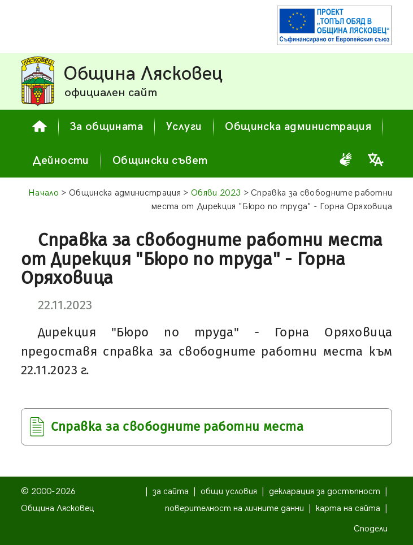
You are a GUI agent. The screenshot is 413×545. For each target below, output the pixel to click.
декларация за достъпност (324, 491)
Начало (43, 193)
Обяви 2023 (216, 193)
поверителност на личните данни (234, 508)
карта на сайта (348, 508)
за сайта (171, 491)
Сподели (371, 529)
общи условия (229, 491)
